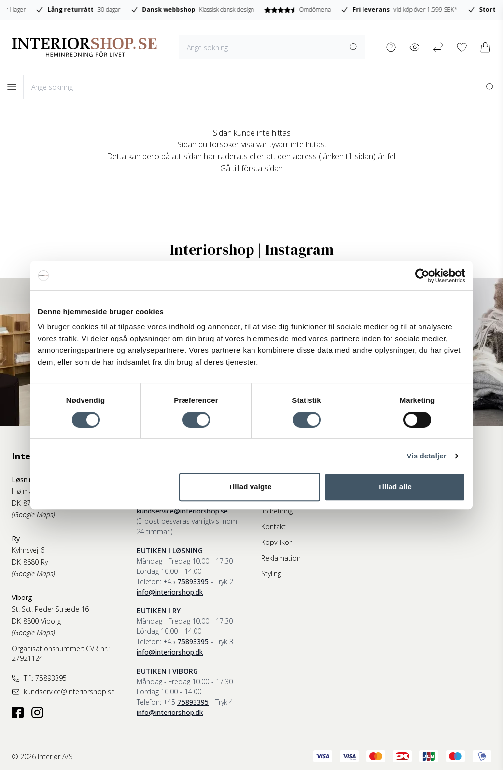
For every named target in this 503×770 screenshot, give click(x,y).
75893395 (193, 581)
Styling (271, 573)
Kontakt (273, 526)
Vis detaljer (427, 456)
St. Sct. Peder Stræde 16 (50, 609)
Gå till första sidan (251, 168)
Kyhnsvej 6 (28, 550)
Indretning (277, 510)
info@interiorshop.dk (170, 592)
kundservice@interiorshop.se (182, 510)
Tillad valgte (250, 487)
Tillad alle (395, 487)
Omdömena (416, 9)
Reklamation (281, 558)
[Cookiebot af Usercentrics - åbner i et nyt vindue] (422, 275)
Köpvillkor (276, 542)
